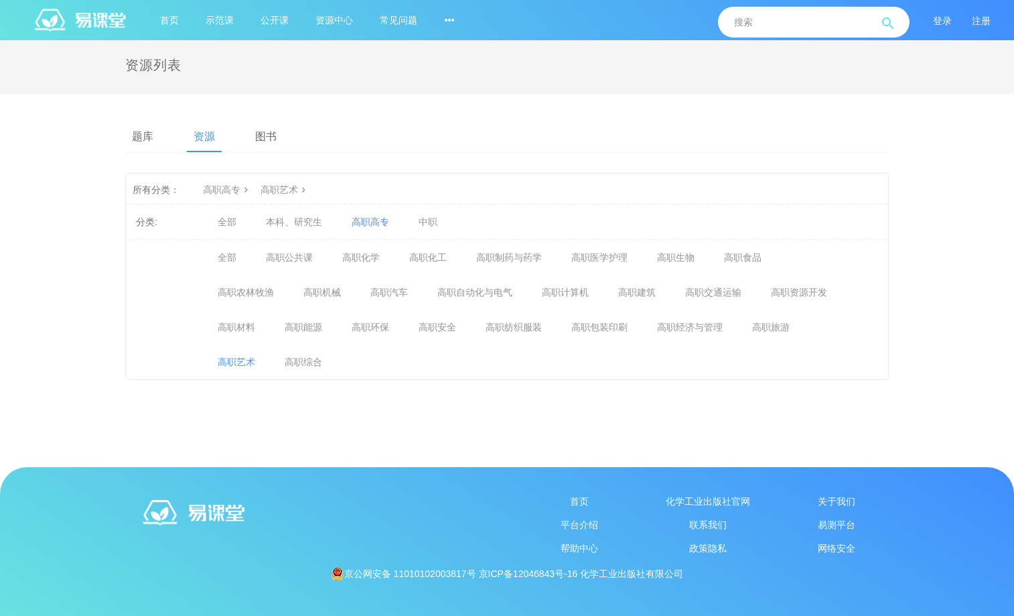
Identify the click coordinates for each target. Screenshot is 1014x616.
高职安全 (437, 327)
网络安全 (836, 548)
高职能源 (303, 327)
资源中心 (334, 20)
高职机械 (322, 292)
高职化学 (361, 257)
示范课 (220, 20)
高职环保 (370, 327)
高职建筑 (637, 292)
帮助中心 (579, 548)
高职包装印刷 (599, 327)
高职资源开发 (799, 292)
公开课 (275, 20)
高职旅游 (771, 327)
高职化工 (428, 257)
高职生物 (676, 257)
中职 (428, 222)
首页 (169, 20)
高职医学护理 (599, 257)
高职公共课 (289, 257)
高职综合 (303, 362)
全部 (227, 222)
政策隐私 (708, 548)
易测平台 (836, 524)
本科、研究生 (294, 222)
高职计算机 (565, 292)
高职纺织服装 (514, 327)
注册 (981, 20)
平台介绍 (579, 524)
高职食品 (743, 257)
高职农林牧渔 (246, 292)
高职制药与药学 (509, 257)
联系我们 (708, 524)
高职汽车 (389, 292)
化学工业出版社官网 (708, 501)
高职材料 (236, 327)
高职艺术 (285, 189)
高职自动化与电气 (474, 292)
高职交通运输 (713, 292)
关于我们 (836, 501)
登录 (942, 20)
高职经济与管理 (690, 327)
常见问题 (398, 20)
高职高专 (227, 189)
